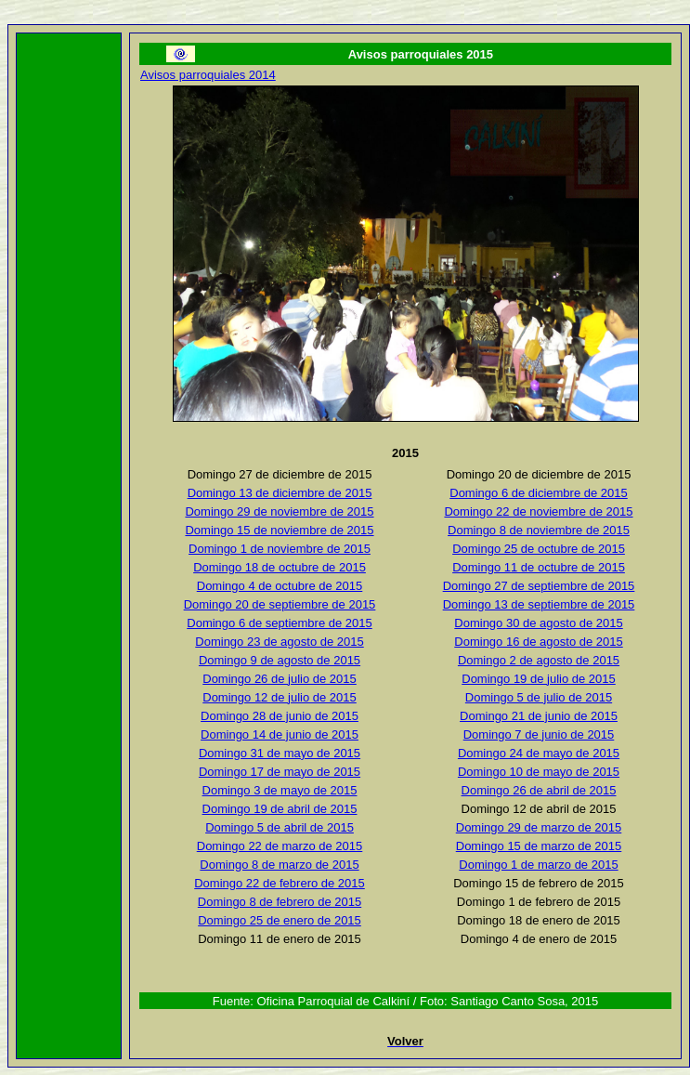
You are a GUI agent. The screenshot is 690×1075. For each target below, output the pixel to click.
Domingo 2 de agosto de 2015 (538, 660)
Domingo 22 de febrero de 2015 (279, 883)
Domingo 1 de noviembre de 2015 (280, 549)
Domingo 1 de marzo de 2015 (538, 865)
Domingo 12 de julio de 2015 (279, 697)
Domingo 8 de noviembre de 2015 (539, 530)
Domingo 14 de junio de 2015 (279, 734)
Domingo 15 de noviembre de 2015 (279, 530)
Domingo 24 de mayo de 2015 (538, 753)
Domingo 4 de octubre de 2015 (280, 586)
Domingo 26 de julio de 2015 (279, 679)
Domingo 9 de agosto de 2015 (279, 660)
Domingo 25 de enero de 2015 (279, 920)
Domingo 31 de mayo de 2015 (279, 753)
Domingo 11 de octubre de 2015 (538, 567)
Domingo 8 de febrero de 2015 (279, 902)
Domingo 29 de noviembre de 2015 (279, 511)
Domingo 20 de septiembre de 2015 (280, 604)
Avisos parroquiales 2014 (208, 75)
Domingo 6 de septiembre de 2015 (279, 623)
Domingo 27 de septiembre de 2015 (539, 586)
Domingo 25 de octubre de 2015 (538, 549)
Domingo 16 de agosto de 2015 (538, 642)
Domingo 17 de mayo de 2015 (279, 772)
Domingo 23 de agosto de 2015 (279, 642)
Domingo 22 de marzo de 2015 (280, 846)
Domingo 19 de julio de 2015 (539, 679)
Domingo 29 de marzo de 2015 (539, 827)
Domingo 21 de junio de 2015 (539, 716)
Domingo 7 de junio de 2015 (539, 734)
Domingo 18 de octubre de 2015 (279, 567)
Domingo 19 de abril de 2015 (280, 809)
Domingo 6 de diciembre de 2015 (538, 493)
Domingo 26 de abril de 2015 (539, 790)
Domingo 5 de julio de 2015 (538, 697)
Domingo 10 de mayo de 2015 (538, 772)
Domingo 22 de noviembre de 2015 (538, 511)
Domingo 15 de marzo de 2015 (539, 846)
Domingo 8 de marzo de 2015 (279, 865)
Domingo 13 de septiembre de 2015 (539, 604)
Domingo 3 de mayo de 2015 (280, 790)
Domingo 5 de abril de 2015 (279, 827)
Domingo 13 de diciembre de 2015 (280, 493)
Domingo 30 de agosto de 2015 (538, 623)
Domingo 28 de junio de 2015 (279, 716)
